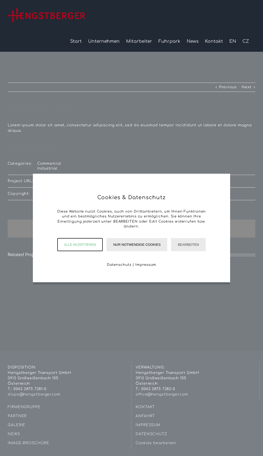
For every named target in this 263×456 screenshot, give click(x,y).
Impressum (145, 265)
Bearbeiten (188, 245)
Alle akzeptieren (80, 245)
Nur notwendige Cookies (137, 245)
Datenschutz (119, 265)
